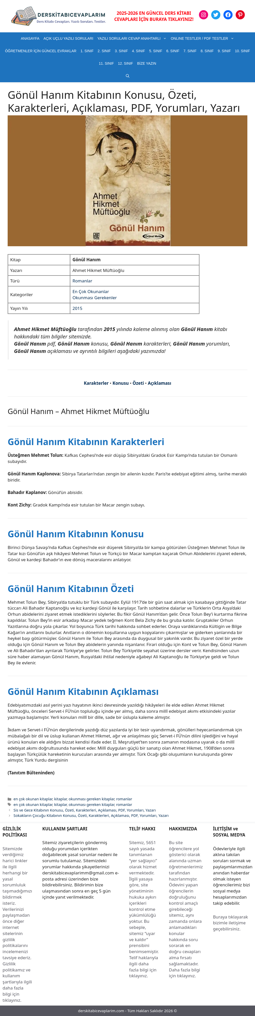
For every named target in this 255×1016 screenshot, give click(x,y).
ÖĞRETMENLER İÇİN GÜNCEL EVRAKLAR (40, 51)
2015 (77, 308)
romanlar (124, 799)
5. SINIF (155, 51)
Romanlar (82, 281)
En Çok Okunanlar (90, 291)
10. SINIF (242, 51)
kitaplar (60, 799)
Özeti (138, 383)
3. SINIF (121, 51)
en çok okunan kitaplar (33, 799)
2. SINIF (104, 51)
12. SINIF (125, 63)
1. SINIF (86, 51)
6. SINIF (172, 51)
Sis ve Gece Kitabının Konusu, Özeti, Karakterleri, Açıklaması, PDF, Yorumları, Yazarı (85, 810)
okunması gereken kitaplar (91, 799)
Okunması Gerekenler (94, 297)
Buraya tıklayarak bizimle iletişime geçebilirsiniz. (230, 923)
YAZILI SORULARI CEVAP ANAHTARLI (133, 38)
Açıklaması (159, 383)
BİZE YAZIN (146, 63)
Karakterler (96, 383)
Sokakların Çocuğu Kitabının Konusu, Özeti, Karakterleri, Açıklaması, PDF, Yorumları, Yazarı (91, 815)
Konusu (121, 383)
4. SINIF (138, 51)
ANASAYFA (30, 38)
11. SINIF (106, 63)
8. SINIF (206, 51)
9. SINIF (224, 51)
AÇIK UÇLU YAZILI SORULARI (68, 38)
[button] (127, 76)
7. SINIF (189, 51)
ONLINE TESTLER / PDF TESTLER (203, 38)
